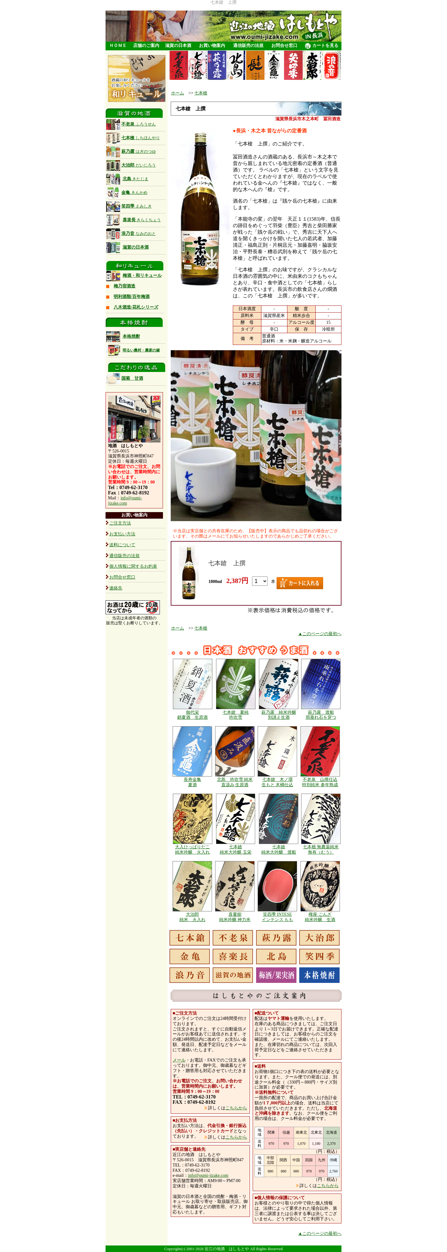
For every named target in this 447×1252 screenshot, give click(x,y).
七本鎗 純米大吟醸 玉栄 (235, 850)
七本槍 (133, 137)
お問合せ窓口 (284, 45)
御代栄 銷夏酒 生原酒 (192, 715)
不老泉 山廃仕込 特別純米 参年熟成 (320, 782)
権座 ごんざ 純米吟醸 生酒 (320, 917)
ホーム (177, 93)
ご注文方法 (120, 523)
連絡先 (115, 588)
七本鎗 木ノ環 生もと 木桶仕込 (277, 782)
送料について (122, 545)
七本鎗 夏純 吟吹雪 (236, 715)
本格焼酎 (131, 336)
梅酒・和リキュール (142, 275)
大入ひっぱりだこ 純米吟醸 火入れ (192, 850)
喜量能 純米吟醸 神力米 (235, 917)
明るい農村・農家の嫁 (141, 350)
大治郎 (131, 165)
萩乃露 (131, 151)
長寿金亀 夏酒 (192, 782)
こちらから (236, 1108)
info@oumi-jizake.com (125, 501)
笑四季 (129, 206)
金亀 (126, 192)
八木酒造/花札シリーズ (136, 307)
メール (179, 1060)
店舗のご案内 (146, 45)
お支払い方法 (122, 534)
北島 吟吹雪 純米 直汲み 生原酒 (235, 782)
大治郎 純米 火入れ (192, 917)
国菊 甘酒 (124, 378)
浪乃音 (131, 233)
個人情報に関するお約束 (133, 566)
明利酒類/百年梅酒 (132, 296)
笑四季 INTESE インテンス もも (277, 917)
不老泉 (131, 124)
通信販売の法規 (248, 45)
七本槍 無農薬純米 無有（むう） (321, 850)
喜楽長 (142, 220)
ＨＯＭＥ (118, 45)
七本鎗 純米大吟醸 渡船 (278, 850)
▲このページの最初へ (319, 633)
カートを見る (321, 46)
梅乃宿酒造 (124, 286)
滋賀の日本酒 (178, 45)
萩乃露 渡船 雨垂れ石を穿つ (321, 715)
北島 (136, 179)
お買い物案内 (212, 45)
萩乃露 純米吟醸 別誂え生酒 (278, 715)
